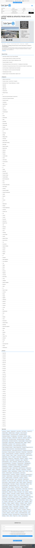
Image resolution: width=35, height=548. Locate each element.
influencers (22, 458)
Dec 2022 (4, 368)
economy (4, 270)
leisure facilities (15, 506)
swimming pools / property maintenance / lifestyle (11, 83)
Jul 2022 (4, 372)
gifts (3, 330)
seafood (4, 228)
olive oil (4, 165)
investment (10, 444)
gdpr (22, 501)
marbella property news (6, 79)
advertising (31, 496)
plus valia (26, 490)
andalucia (4, 226)
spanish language (5, 282)
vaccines (4, 303)
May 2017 (4, 418)
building (4, 205)
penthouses (25, 511)
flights (4, 265)
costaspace (4, 102)
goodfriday (4, 121)
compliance (26, 501)
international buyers (29, 474)
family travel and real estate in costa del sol (10, 96)
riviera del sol (5, 240)
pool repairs (9, 437)
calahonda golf (14, 437)
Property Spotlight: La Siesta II (7, 62)
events (20, 515)
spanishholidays (14, 471)
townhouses (22, 474)
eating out (28, 504)
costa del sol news (23, 485)
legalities (15, 509)
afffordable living (21, 461)
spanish (4, 196)
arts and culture (5, 487)
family (8, 515)
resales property (5, 129)
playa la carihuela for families (7, 447)
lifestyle (30, 458)
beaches (4, 251)
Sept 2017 (4, 410)
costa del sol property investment (8, 98)
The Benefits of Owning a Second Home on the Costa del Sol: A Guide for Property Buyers (16, 46)
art (3, 198)
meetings (3, 515)
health (15, 480)
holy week (24, 509)
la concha (4, 512)
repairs (8, 490)
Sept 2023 (4, 360)
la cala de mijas (23, 504)
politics (4, 236)
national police (4, 496)
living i (4, 307)
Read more (4, 50)
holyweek (9, 469)
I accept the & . (17, 533)
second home (4, 452)
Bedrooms (2, 11)
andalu (4, 328)
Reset (29, 11)
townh (4, 157)
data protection (10, 501)
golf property (24, 431)
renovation (4, 490)
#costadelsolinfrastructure (12, 464)
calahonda (17, 474)
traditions (8, 493)
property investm (5, 100)
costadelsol (4, 109)
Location (13, 8)
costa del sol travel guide (6, 450)
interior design (24, 488)
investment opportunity (9, 453)
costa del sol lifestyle (14, 434)
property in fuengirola (5, 434)
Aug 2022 (4, 370)
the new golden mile (6, 184)
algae (29, 436)
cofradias (19, 471)
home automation (5, 506)
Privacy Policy (23, 533)
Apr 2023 (4, 364)
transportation (12, 460)
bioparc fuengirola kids (17, 447)
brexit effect (5, 276)
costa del (4, 274)
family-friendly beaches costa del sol (19, 445)
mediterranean (5, 311)
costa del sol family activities (7, 445)
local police (10, 496)
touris (4, 318)
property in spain (5, 175)
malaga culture (5, 136)
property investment (11, 452)
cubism (22, 487)
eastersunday (5, 123)
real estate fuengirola (22, 434)
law (3, 263)
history (4, 345)
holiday (9, 471)
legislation (19, 501)
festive (3, 477)
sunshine (3, 455)
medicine (4, 301)
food (3, 163)
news (3, 180)
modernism (26, 487)
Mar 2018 (4, 399)
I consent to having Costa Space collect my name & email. (17, 534)
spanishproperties (24, 466)
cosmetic (13, 511)
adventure (27, 493)
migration (4, 272)
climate (7, 460)
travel (4, 230)
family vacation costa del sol (17, 450)
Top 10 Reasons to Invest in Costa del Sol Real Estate (11, 69)
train (6, 504)
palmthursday (5, 125)
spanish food (11, 458)
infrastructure (17, 460)
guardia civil (28, 495)
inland (4, 286)
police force (23, 495)
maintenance (5, 203)
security (15, 495)
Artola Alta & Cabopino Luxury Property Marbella (10, 56)
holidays (20, 496)
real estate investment (20, 439)
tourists (4, 217)
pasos (23, 471)
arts (9, 487)
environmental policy (16, 514)
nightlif (4, 253)
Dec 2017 (4, 404)
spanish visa (27, 461)
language (4, 280)
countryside (4, 509)
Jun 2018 (4, 393)
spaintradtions (4, 471)
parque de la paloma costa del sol (8, 448)
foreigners (25, 477)
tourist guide (13, 493)
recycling (4, 324)
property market (5, 442)
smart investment (29, 455)
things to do (5, 336)
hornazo (30, 471)
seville (10, 511)
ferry (3, 504)
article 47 (19, 509)
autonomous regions (6, 326)
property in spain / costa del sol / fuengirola (10, 81)
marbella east (13, 431)
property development (6, 192)
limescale (4, 437)
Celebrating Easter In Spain (7, 71)
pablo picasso (17, 487)
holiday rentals (4, 444)
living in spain (5, 234)
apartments (29, 437)
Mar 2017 (4, 422)
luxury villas (19, 431)
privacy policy (24, 545)
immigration (22, 503)
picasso (12, 487)
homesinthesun (23, 498)
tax (3, 213)
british (17, 482)
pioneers (4, 305)
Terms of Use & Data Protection (17, 533)
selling (4, 169)
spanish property (5, 146)
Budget (24, 8)
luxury (29, 511)
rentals (3, 460)
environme (4, 219)
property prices (28, 453)
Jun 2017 (4, 416)
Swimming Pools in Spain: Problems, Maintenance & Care (12, 60)
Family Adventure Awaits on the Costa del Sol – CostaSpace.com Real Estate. (15, 64)
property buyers (22, 453)
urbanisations (22, 506)
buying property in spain (19, 442)
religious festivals (9, 477)
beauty (17, 511)
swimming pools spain (6, 436)
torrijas (27, 471)
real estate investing (6, 142)
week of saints (4, 511)
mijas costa (4, 88)
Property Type (14, 11)
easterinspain (5, 117)
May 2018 (4, 395)
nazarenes (28, 509)
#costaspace (14, 463)
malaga (4, 134)
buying (21, 482)
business (4, 284)
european (4, 257)
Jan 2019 (4, 381)
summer (4, 249)
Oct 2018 (4, 385)
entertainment (5, 347)
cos (3, 242)
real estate (4, 144)
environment (5, 320)
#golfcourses (4, 464)
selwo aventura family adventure (20, 448)
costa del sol (5, 90)
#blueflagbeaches (27, 463)
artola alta (4, 431)
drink (3, 313)
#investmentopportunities (6, 463)
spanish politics (5, 238)
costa (3, 182)
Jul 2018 (4, 391)
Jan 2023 (4, 366)
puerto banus (5, 186)
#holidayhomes (26, 464)
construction (13, 474)
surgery (4, 295)
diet (3, 309)
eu (2, 501)
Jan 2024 (4, 358)
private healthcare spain (23, 512)
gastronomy (4, 221)
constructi (4, 209)
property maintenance (6, 207)
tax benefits (17, 453)
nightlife (4, 297)
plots (8, 509)
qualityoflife (26, 460)
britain (4, 267)
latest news (5, 159)
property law (5, 211)
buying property (11, 442)
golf (3, 341)
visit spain (4, 138)
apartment (24, 437)
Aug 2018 (4, 389)
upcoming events (5, 343)
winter (4, 334)
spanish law (11, 495)
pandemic (13, 456)
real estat (4, 171)
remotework (15, 461)
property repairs (18, 488)
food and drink (5, 161)
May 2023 (4, 362)
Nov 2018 (4, 383)
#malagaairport (20, 464)
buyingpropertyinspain (12, 485)
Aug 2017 (4, 412)
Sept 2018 (4, 387)
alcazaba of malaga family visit (27, 447)
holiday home (24, 452)
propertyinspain (5, 111)
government (4, 244)
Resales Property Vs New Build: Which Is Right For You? (11, 73)
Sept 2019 (4, 376)
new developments (16, 472)
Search (31, 12)
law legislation (5, 261)
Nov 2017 (4, 406)
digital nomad (5, 104)
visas (14, 504)
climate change (5, 322)
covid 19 (4, 106)
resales (4, 127)
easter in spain (5, 290)
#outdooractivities (20, 463)
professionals (13, 490)
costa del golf (18, 444)
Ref (23, 11)
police (19, 495)
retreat (3, 453)
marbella (4, 152)
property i (4, 188)
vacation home (29, 452)
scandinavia (4, 503)
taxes (23, 490)
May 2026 (4, 353)
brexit (16, 479)
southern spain (16, 458)
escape (15, 455)
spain (3, 119)
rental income (18, 452)
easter (4, 115)
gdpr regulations (5, 259)
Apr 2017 (4, 420)
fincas (11, 509)
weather (4, 316)
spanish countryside (12, 482)
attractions (22, 493)
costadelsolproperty (16, 466)
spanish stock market (10, 498)
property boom (29, 482)
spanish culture (4, 458)
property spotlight (5, 190)
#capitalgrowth (4, 466)
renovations (30, 488)
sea (18, 485)
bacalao (13, 469)
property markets (5, 485)
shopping (17, 504)
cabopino (4, 150)
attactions (4, 493)
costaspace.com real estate (27, 450)
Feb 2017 (4, 424)
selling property (5, 92)
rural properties (5, 482)
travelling (4, 232)
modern (10, 506)
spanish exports (26, 479)
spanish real (5, 148)
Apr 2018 (4, 397)
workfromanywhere (5, 461)
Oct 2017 (4, 408)
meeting (4, 332)
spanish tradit (5, 140)
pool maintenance (14, 436)
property (30, 480)
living (4, 278)
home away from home (21, 455)
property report (5, 173)
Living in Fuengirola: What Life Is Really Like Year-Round (12, 58)
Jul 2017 (4, 414)
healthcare (4, 299)
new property (23, 472)
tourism (4, 215)
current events (18, 498)
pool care (25, 436)
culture (4, 194)
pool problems (20, 436)
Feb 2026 (4, 355)
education (29, 503)
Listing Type (3, 8)
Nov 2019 (4, 374)
